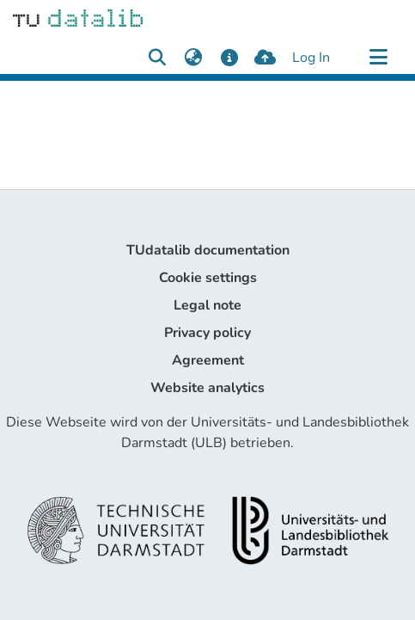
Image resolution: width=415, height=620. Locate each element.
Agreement (208, 360)
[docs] (229, 57)
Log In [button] (312, 57)
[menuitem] (193, 57)
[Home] (78, 17)
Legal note (207, 305)
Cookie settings (208, 277)
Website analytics (207, 387)
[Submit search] (157, 57)
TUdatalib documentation (208, 250)
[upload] (265, 57)
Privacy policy (207, 332)
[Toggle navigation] (378, 57)
